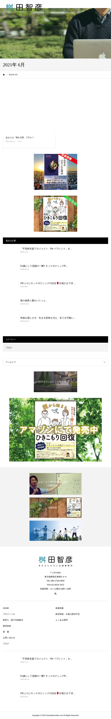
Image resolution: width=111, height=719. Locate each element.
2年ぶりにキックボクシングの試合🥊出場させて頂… (47, 283)
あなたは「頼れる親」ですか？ (20, 137)
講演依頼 (7, 626)
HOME (6, 608)
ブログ (19, 141)
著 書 (6, 632)
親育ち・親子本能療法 (13, 620)
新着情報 (60, 608)
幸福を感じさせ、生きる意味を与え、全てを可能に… (48, 318)
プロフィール (9, 614)
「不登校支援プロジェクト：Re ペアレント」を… (46, 248)
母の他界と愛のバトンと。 (34, 300)
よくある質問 (62, 620)
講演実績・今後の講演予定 (68, 614)
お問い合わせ (9, 638)
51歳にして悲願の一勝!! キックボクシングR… (44, 266)
